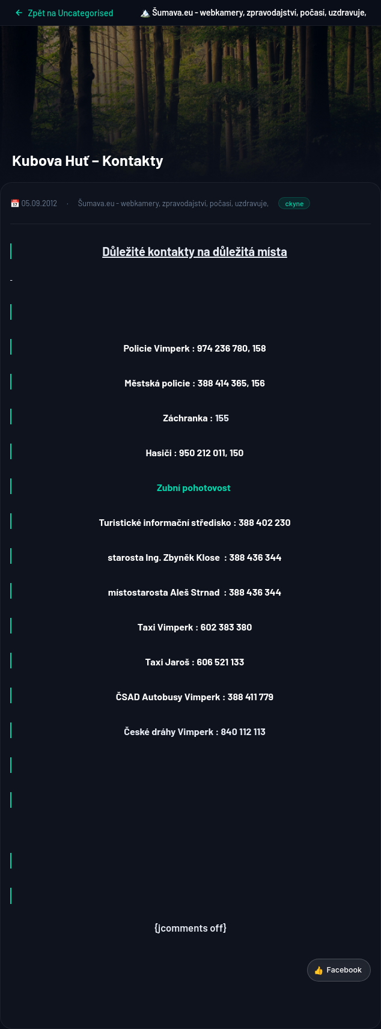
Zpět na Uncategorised (63, 13)
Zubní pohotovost (194, 487)
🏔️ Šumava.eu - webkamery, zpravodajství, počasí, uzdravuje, (253, 12)
